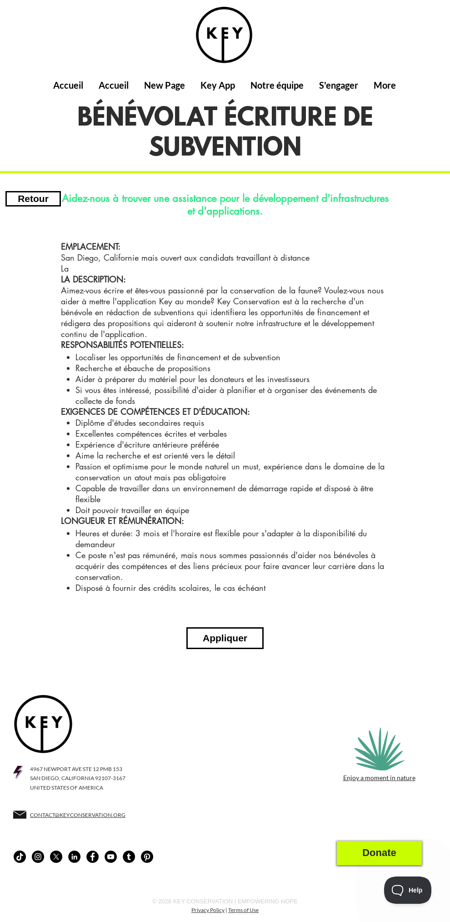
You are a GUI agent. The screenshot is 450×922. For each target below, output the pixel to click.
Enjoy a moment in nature (379, 777)
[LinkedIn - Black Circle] (74, 857)
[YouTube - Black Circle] (111, 857)
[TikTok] (20, 857)
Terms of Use (243, 910)
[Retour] (33, 199)
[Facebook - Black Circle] (92, 857)
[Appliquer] (225, 638)
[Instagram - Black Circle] (38, 857)
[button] (217, 85)
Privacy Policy (208, 910)
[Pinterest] (147, 857)
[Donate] (379, 853)
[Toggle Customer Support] (408, 890)
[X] (56, 857)
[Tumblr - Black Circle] (129, 857)
